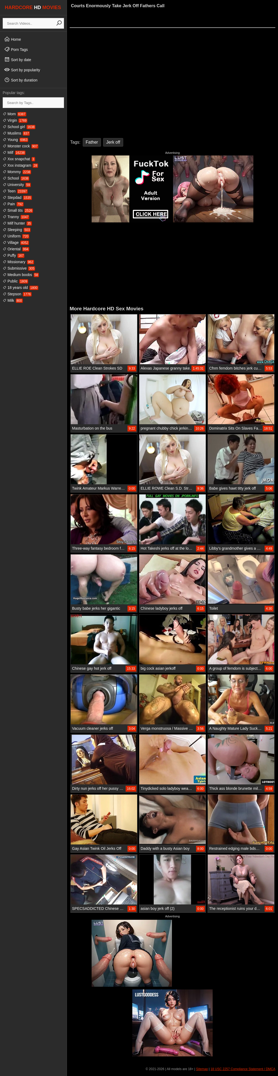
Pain (13, 204)
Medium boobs (21, 275)
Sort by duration (20, 80)
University (17, 185)
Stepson (17, 294)
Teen (15, 191)
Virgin (15, 120)
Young (15, 139)
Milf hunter (17, 223)
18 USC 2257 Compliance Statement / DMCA (243, 1069)
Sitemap (202, 1069)
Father (92, 142)
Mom (14, 114)
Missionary (18, 262)
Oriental (16, 249)
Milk (13, 300)
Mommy (17, 172)
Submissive (19, 268)
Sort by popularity (22, 70)
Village (16, 242)
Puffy (13, 255)
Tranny (16, 217)
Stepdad (17, 197)
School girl (19, 127)
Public (15, 281)
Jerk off (113, 142)
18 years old (20, 287)
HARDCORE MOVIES (33, 7)
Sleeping (17, 230)
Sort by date (17, 59)
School (16, 178)
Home (12, 39)
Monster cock (20, 146)
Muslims (16, 133)
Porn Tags (16, 49)
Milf (14, 152)
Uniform (16, 236)
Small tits (18, 210)
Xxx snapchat (19, 159)
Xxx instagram (20, 165)
